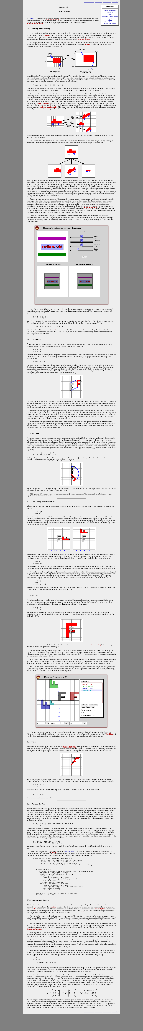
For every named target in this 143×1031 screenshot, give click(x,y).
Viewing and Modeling (110, 10)
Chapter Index (107, 2)
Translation (110, 12)
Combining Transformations (110, 16)
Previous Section (89, 2)
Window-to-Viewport (110, 22)
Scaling (110, 18)
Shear (110, 20)
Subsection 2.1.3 (70, 860)
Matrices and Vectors (110, 23)
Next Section (98, 2)
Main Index (115, 2)
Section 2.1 (32, 18)
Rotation (110, 14)
